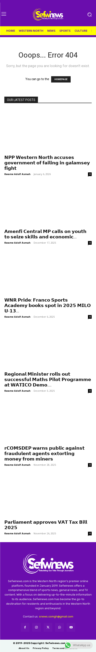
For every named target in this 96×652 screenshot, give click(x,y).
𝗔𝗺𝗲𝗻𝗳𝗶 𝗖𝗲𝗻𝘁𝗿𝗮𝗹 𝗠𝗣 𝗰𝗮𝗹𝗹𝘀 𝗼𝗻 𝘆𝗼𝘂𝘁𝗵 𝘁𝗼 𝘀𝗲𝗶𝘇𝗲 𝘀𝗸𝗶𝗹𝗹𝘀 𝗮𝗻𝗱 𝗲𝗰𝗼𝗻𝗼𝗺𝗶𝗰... (45, 234)
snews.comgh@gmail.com (56, 616)
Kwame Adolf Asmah (17, 174)
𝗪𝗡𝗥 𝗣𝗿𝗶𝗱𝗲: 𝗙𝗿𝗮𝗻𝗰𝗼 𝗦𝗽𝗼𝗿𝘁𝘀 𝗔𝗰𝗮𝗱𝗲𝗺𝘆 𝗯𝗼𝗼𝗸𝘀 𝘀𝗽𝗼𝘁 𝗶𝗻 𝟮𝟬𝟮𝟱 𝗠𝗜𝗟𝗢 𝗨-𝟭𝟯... (47, 305)
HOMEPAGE (60, 79)
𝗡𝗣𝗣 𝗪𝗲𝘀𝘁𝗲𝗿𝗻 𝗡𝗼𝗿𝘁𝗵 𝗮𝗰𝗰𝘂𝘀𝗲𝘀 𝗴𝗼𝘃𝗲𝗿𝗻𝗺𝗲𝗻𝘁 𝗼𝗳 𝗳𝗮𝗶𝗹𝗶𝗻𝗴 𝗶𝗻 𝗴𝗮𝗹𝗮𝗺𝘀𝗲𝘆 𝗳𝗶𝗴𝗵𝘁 (47, 163)
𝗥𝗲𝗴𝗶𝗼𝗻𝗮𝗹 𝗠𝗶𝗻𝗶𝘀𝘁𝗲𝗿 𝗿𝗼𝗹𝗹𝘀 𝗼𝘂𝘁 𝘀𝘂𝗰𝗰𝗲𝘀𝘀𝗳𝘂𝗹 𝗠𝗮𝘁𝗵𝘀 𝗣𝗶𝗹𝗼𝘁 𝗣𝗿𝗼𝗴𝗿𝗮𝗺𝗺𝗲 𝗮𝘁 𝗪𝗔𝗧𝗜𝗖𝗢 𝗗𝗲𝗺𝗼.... (47, 379)
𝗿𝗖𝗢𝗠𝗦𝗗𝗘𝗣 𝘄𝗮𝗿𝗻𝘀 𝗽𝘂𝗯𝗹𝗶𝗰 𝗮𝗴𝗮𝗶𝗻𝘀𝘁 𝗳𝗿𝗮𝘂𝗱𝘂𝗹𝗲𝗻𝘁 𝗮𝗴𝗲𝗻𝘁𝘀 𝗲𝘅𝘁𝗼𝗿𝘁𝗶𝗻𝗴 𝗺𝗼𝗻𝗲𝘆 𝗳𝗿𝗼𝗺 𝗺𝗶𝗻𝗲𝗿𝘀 (44, 454)
